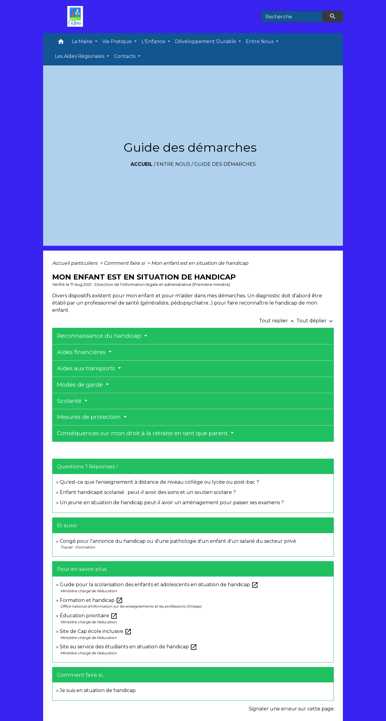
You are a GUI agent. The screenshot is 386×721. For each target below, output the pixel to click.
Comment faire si (125, 263)
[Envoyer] (333, 16)
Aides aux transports (86, 368)
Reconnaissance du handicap (100, 335)
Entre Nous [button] (260, 41)
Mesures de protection (89, 416)
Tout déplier (315, 321)
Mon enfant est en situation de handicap (199, 263)
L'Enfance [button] (153, 41)
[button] (60, 43)
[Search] (292, 16)
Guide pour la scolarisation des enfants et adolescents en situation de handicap (159, 584)
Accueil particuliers (75, 263)
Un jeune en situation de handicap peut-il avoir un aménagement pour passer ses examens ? (172, 502)
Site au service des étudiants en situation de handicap (128, 647)
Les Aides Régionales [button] (80, 56)
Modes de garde (80, 384)
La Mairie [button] (83, 41)
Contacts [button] (125, 56)
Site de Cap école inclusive (96, 631)
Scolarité (70, 400)
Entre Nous (173, 164)
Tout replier (277, 321)
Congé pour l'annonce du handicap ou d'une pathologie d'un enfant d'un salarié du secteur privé (178, 541)
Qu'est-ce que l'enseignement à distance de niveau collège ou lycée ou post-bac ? (159, 482)
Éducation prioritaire (89, 615)
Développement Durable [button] (206, 41)
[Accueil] (76, 16)
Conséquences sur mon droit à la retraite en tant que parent (143, 433)
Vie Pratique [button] (117, 41)
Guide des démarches (225, 164)
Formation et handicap (91, 600)
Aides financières (82, 352)
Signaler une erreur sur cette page (291, 709)
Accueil (142, 164)
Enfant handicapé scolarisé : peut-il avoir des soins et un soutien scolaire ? (148, 492)
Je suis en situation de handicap (98, 690)
